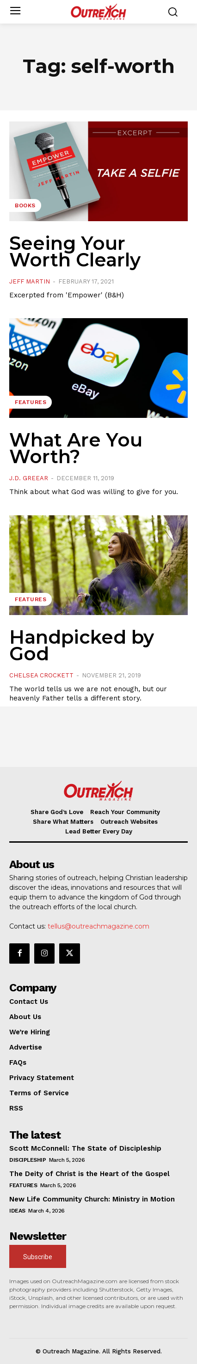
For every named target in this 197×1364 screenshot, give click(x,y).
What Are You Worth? (75, 448)
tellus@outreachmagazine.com (98, 926)
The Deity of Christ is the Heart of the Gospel (89, 1174)
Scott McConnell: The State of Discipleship (85, 1148)
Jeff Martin (29, 281)
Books (25, 205)
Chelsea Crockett (41, 675)
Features (30, 402)
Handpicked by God (81, 645)
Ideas (17, 1210)
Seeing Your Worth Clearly (75, 251)
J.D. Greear (28, 478)
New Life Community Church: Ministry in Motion (92, 1199)
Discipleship (27, 1160)
